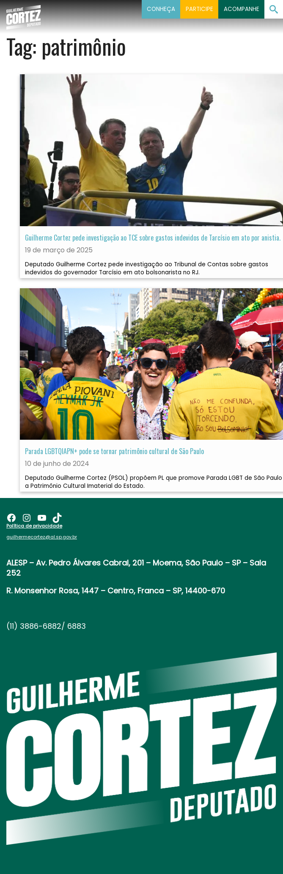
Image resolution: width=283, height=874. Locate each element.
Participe (199, 9)
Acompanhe (241, 9)
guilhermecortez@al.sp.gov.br (41, 536)
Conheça (161, 9)
